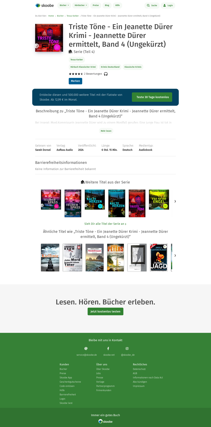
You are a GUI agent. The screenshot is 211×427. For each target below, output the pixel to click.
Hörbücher (80, 5)
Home (51, 16)
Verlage (100, 381)
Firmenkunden (103, 390)
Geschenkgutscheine (70, 381)
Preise (96, 5)
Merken (75, 81)
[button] (175, 201)
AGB (135, 373)
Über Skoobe (103, 369)
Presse (99, 377)
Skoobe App (66, 377)
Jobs (98, 373)
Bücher (63, 5)
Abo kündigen (140, 381)
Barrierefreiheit (68, 394)
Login (168, 5)
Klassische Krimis (133, 67)
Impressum (139, 386)
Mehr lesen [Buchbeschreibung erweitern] (106, 131)
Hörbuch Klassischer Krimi (83, 67)
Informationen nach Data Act (148, 377)
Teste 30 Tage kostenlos (153, 97)
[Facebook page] (109, 351)
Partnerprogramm (105, 386)
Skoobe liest (66, 403)
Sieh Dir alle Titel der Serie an (105, 224)
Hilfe (117, 5)
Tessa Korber (73, 16)
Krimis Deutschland (110, 67)
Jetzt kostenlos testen (105, 311)
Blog (107, 5)
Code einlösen (67, 386)
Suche (152, 5)
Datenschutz (139, 369)
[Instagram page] (128, 351)
